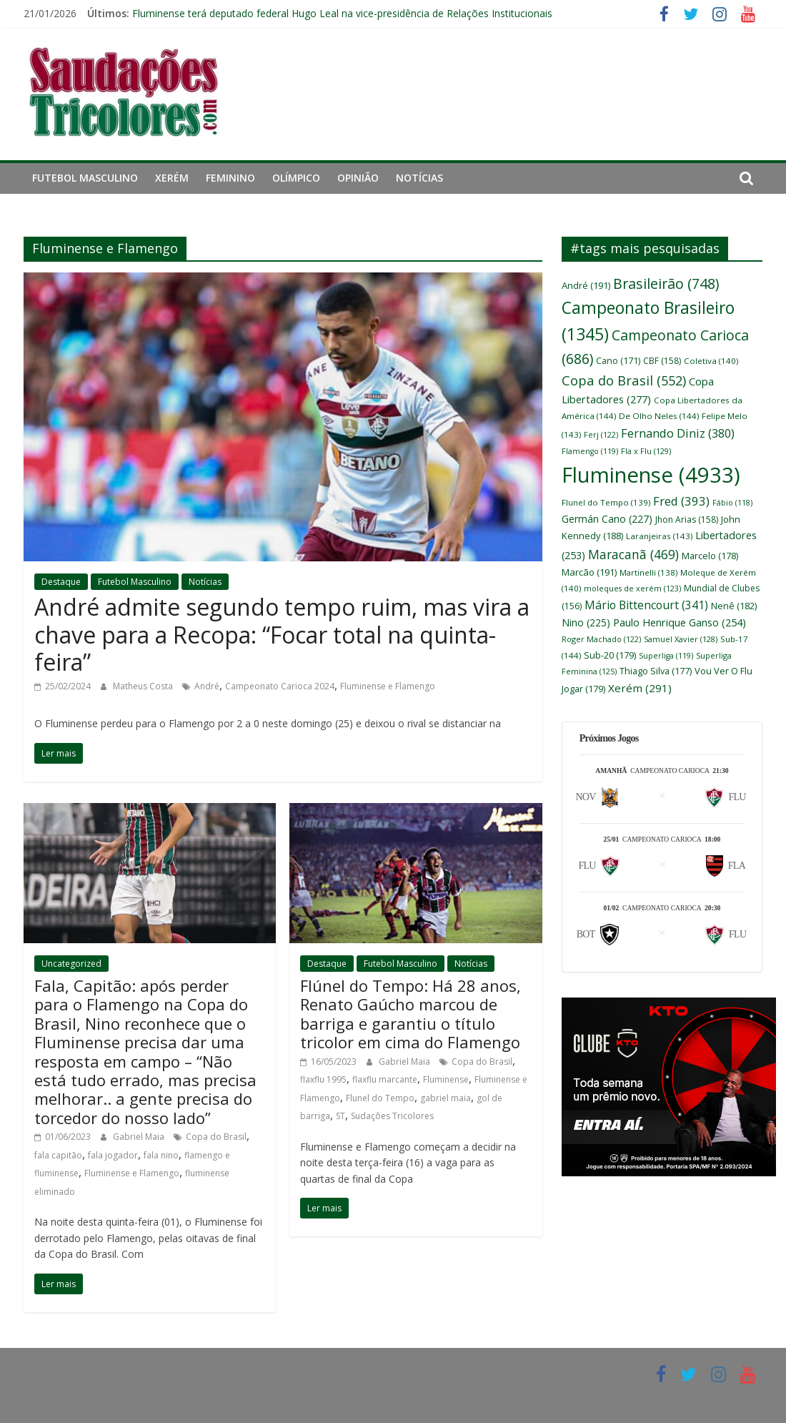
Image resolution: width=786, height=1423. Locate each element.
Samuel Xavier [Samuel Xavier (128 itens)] (680, 639)
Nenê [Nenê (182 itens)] (734, 605)
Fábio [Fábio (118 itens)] (732, 503)
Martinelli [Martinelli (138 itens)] (648, 572)
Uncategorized (71, 963)
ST (340, 1116)
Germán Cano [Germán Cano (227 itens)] (607, 519)
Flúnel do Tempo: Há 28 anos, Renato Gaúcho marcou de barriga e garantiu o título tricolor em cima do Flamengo (410, 1014)
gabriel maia (445, 1098)
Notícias (419, 177)
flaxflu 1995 (323, 1079)
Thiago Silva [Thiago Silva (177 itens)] (656, 671)
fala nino (161, 1155)
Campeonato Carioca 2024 (279, 686)
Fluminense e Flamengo (387, 686)
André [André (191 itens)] (586, 285)
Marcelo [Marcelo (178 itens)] (710, 556)
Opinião (358, 177)
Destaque (61, 582)
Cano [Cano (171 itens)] (618, 361)
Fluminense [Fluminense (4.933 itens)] (651, 475)
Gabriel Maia (139, 1137)
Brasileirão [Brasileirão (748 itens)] (666, 283)
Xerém (172, 177)
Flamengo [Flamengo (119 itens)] (590, 451)
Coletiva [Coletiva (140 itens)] (711, 360)
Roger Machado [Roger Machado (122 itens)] (601, 639)
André (206, 686)
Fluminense (446, 1079)
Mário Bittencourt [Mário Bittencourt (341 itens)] (646, 605)
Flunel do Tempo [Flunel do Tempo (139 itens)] (606, 502)
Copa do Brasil (216, 1137)
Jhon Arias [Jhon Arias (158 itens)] (686, 519)
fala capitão (58, 1155)
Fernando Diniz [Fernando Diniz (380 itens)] (678, 433)
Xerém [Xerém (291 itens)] (640, 688)
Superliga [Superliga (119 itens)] (666, 656)
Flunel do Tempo (380, 1098)
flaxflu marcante (384, 1079)
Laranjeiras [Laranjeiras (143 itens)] (659, 536)
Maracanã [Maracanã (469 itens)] (633, 554)
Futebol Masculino (85, 177)
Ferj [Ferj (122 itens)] (601, 434)
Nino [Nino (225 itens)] (586, 622)
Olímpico (296, 177)
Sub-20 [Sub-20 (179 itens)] (610, 655)
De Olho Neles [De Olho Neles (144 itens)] (659, 415)
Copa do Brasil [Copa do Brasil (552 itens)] (624, 380)
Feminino (230, 177)
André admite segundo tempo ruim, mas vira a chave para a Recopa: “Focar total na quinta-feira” (281, 634)
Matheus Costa (144, 686)
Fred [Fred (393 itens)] (681, 501)
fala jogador (113, 1155)
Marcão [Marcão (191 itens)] (589, 572)
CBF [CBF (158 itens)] (662, 361)
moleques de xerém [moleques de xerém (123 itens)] (632, 588)
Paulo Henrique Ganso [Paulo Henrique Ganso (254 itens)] (679, 622)
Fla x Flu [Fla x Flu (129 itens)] (646, 450)
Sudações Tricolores (392, 1116)
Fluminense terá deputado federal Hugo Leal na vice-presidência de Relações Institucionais (342, 13)
